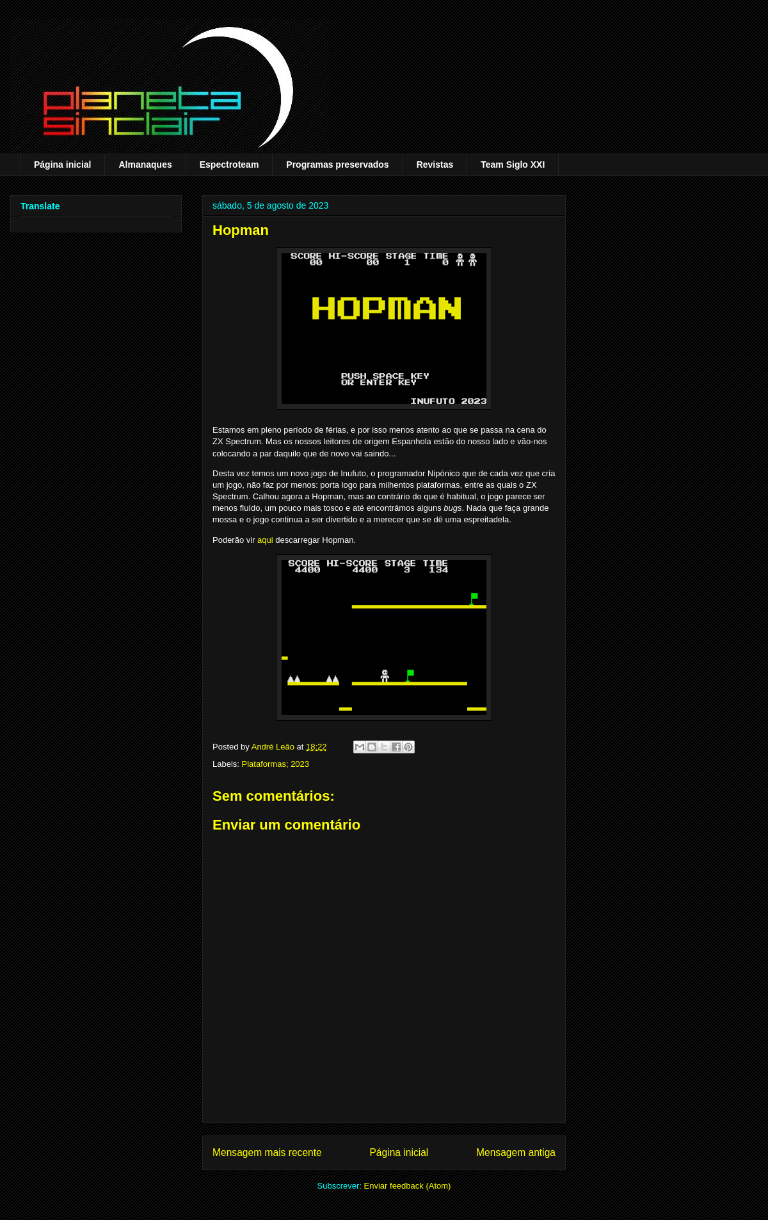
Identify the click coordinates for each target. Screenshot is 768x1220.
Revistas (435, 164)
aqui (265, 540)
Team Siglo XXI (513, 164)
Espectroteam (229, 164)
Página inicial (62, 164)
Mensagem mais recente (267, 1152)
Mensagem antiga (516, 1152)
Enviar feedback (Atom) (407, 1186)
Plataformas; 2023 (276, 764)
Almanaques (145, 164)
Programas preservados (337, 164)
